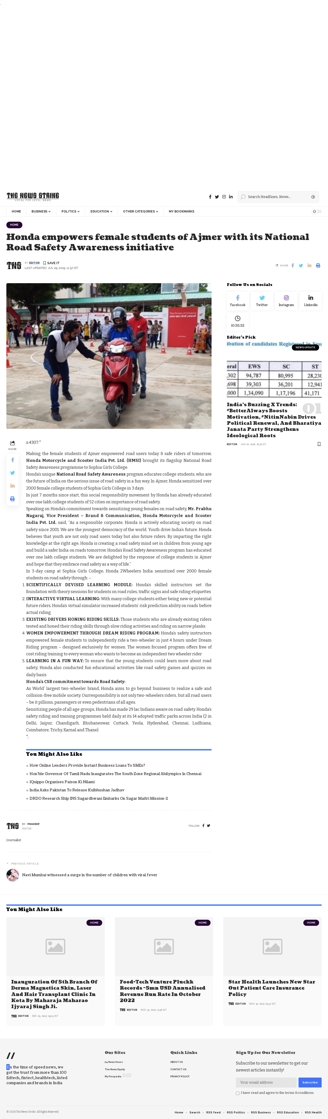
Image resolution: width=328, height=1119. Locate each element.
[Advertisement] (152, 97)
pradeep (33, 824)
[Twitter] (217, 196)
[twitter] (209, 826)
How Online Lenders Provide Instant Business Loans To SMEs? (87, 766)
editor (34, 263)
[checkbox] (237, 1093)
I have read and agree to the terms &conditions (277, 1093)
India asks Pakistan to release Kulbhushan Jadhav (76, 790)
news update (305, 351)
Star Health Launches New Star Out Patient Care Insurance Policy (271, 988)
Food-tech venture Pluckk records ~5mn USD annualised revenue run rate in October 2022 (162, 991)
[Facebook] (210, 196)
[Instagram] (286, 302)
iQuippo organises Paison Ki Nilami (62, 782)
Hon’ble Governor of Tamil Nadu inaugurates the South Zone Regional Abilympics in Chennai (115, 774)
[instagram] (224, 196)
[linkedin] (231, 196)
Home (15, 225)
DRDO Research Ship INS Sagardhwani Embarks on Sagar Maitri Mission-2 (98, 799)
